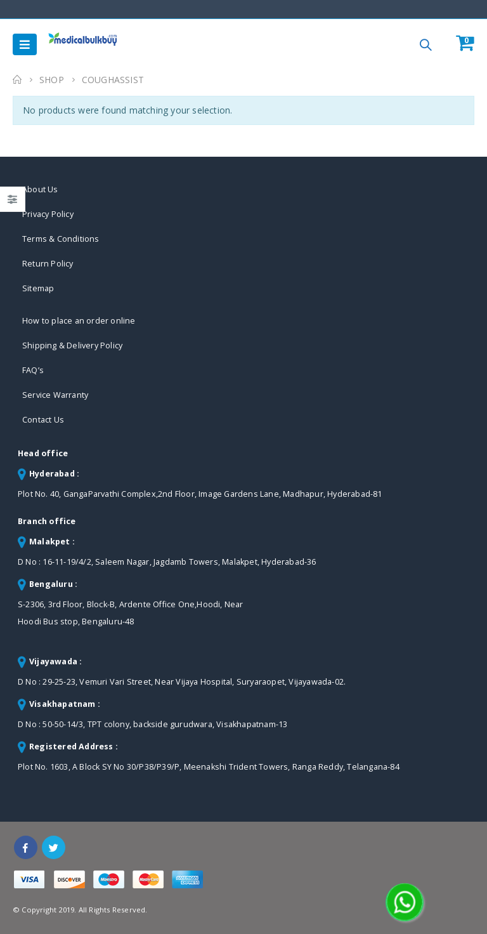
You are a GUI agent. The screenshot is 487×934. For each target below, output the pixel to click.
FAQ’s (33, 370)
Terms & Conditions (61, 239)
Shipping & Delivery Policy (72, 345)
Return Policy (48, 263)
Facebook (25, 847)
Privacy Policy (48, 214)
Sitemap (38, 288)
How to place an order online (79, 320)
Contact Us (43, 419)
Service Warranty (55, 395)
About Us (40, 189)
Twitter (53, 847)
